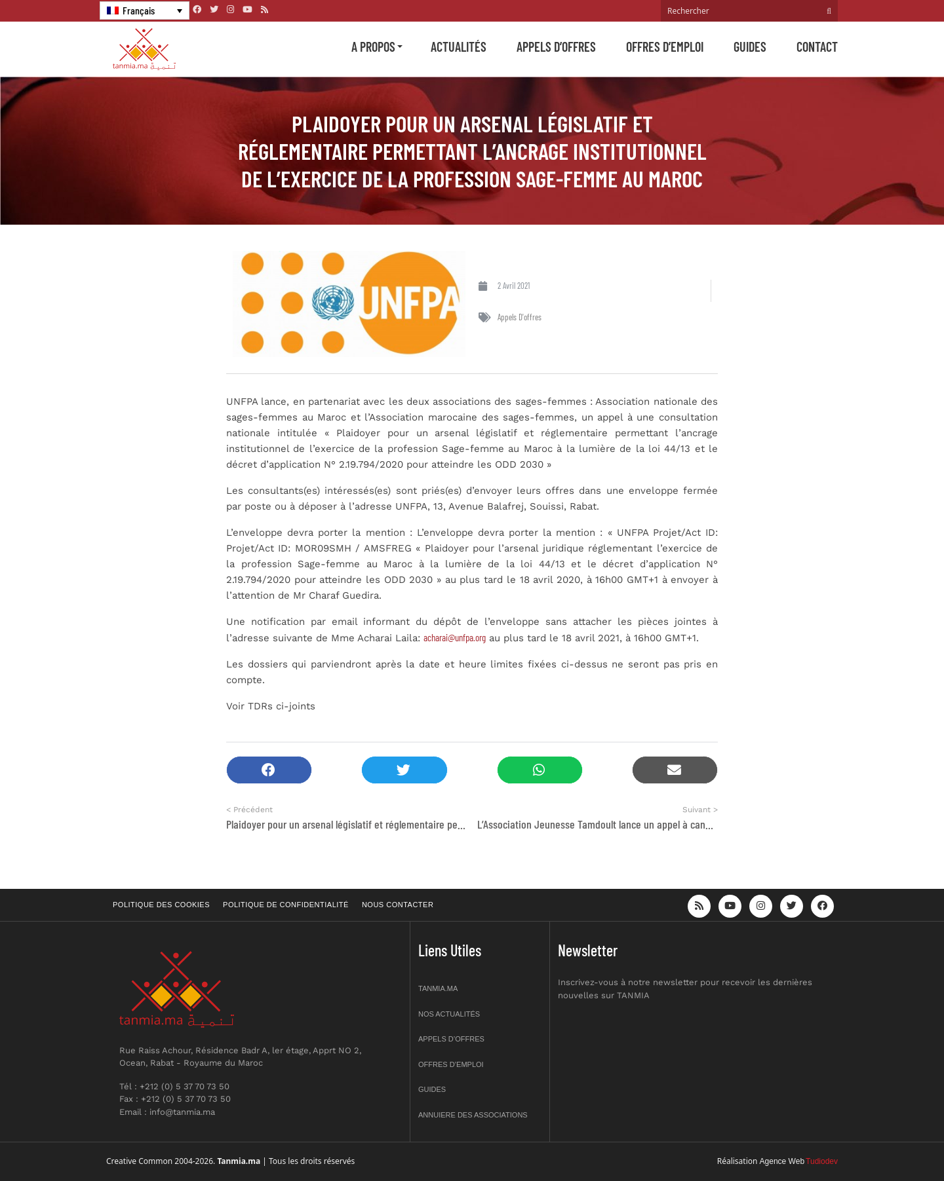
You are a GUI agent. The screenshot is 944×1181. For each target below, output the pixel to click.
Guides (750, 46)
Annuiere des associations (473, 1115)
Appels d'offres (519, 317)
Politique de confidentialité (286, 905)
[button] (269, 770)
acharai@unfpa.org (454, 637)
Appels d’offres (556, 46)
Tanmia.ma (438, 988)
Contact (817, 46)
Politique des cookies (161, 905)
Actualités (458, 46)
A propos (373, 46)
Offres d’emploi (664, 46)
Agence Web (782, 1161)
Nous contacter (397, 905)
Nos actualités (449, 1014)
